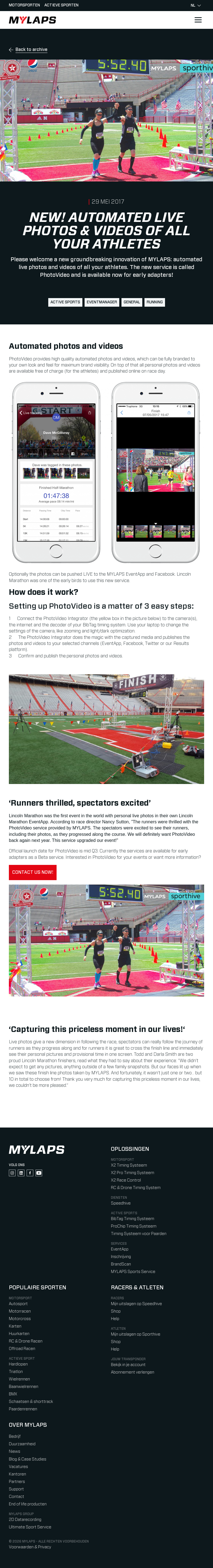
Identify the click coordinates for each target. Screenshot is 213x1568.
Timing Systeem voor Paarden (138, 1234)
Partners (17, 1482)
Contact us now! (32, 872)
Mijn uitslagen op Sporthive (135, 1334)
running (155, 302)
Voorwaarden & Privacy (30, 1547)
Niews (14, 1451)
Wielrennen (19, 1379)
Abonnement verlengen (132, 1372)
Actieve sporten (61, 5)
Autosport (18, 1304)
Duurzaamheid (22, 1444)
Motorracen (20, 1311)
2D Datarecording (25, 1520)
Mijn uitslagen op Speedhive (136, 1304)
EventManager (102, 302)
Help (115, 1319)
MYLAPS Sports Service (133, 1272)
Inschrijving (121, 1257)
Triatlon (16, 1372)
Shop (116, 1311)
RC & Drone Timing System (136, 1188)
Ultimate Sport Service (30, 1527)
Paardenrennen (23, 1409)
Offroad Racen (22, 1349)
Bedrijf (15, 1436)
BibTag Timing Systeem (132, 1219)
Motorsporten (24, 5)
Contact (16, 1497)
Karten (15, 1326)
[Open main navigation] (198, 20)
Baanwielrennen (23, 1387)
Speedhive (121, 1203)
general (132, 302)
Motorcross (20, 1319)
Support (16, 1489)
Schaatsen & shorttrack (31, 1402)
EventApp (119, 1249)
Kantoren (17, 1474)
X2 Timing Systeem (129, 1165)
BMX (13, 1394)
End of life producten (28, 1504)
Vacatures (18, 1467)
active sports (65, 302)
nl (196, 5)
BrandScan (121, 1264)
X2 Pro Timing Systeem (132, 1173)
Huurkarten (19, 1334)
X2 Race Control (126, 1180)
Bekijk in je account (128, 1365)
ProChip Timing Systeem (133, 1226)
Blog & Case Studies (27, 1459)
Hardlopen (18, 1364)
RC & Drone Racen (25, 1341)
